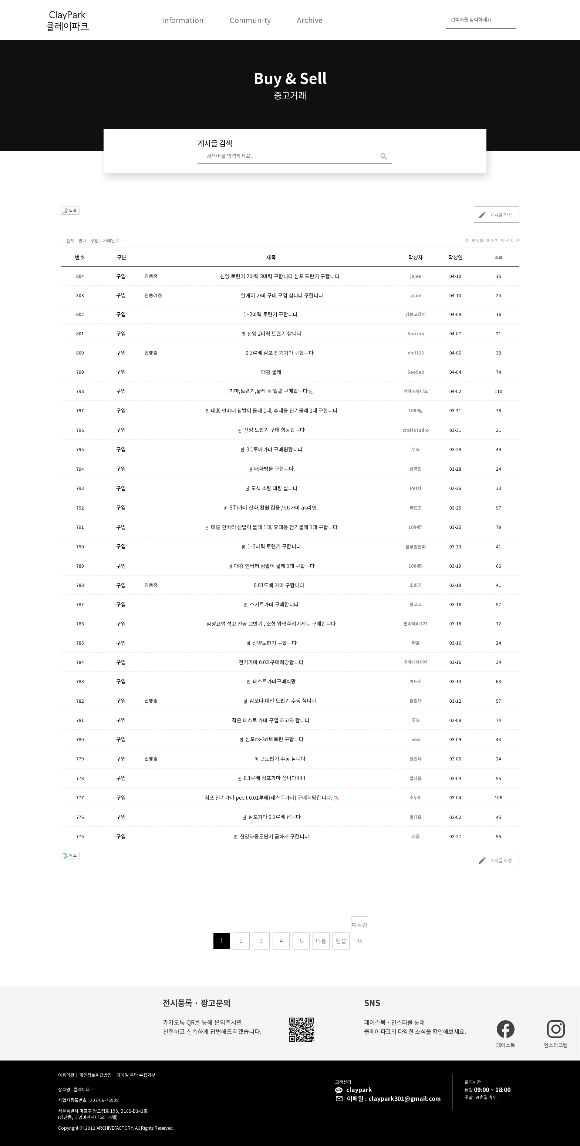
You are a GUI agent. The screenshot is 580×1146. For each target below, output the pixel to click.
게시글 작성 (493, 215)
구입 (95, 240)
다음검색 (359, 927)
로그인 (525, 20)
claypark (359, 1089)
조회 (498, 257)
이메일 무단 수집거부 (136, 1075)
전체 (70, 240)
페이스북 (505, 1034)
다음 (321, 941)
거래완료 (111, 240)
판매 (82, 240)
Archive (310, 19)
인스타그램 (556, 1034)
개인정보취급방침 (95, 1075)
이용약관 (66, 1075)
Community (250, 19)
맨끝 (341, 941)
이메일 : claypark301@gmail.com (394, 1098)
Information (183, 19)
